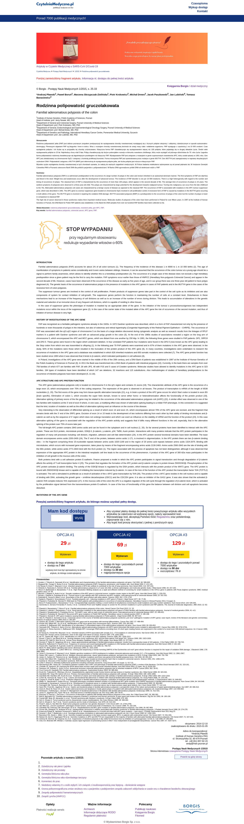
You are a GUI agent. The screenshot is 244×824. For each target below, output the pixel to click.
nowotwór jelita (86, 208)
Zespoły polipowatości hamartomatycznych (62, 792)
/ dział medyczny (187, 86)
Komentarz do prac (51, 781)
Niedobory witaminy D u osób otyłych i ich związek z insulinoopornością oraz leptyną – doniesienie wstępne (93, 785)
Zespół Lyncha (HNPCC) (54, 796)
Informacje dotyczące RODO (100, 812)
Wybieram (65, 554)
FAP (102, 208)
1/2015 (77, 71)
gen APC (96, 208)
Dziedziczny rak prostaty (53, 770)
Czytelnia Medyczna (43, 71)
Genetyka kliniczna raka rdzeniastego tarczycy (64, 777)
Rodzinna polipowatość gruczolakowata (95, 71)
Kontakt (202, 11)
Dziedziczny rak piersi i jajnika (56, 766)
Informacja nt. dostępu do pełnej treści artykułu (108, 78)
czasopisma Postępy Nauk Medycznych (188, 751)
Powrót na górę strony (191, 757)
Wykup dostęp (198, 7)
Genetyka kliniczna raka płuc (55, 774)
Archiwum (89, 809)
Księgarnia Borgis (145, 812)
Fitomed (139, 815)
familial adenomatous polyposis (58, 210)
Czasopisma (199, 3)
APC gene (89, 210)
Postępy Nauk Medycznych (62, 71)
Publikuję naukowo (145, 809)
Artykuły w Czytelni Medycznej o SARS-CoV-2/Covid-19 (67, 66)
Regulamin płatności (95, 815)
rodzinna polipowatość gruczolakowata (65, 208)
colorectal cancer (77, 210)
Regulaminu (163, 517)
